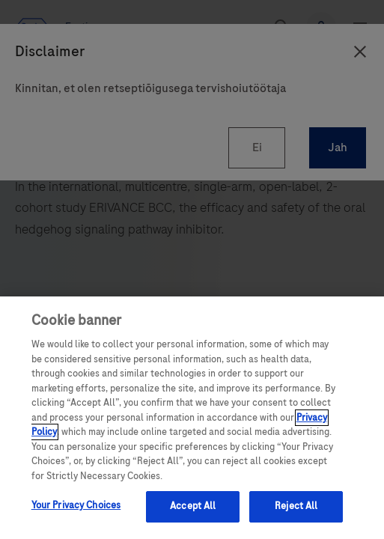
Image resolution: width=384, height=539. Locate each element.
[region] (192, 417)
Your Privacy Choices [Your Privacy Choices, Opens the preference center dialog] (76, 505)
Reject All (296, 506)
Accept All (193, 506)
